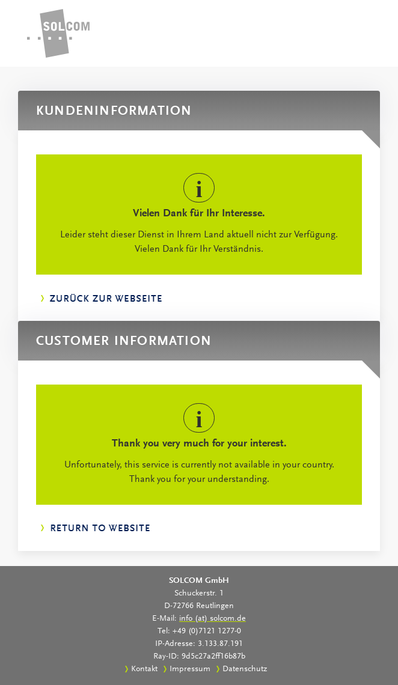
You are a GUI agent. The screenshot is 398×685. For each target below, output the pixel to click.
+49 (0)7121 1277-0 (207, 631)
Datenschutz (244, 669)
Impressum (190, 669)
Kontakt (144, 669)
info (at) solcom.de (212, 619)
